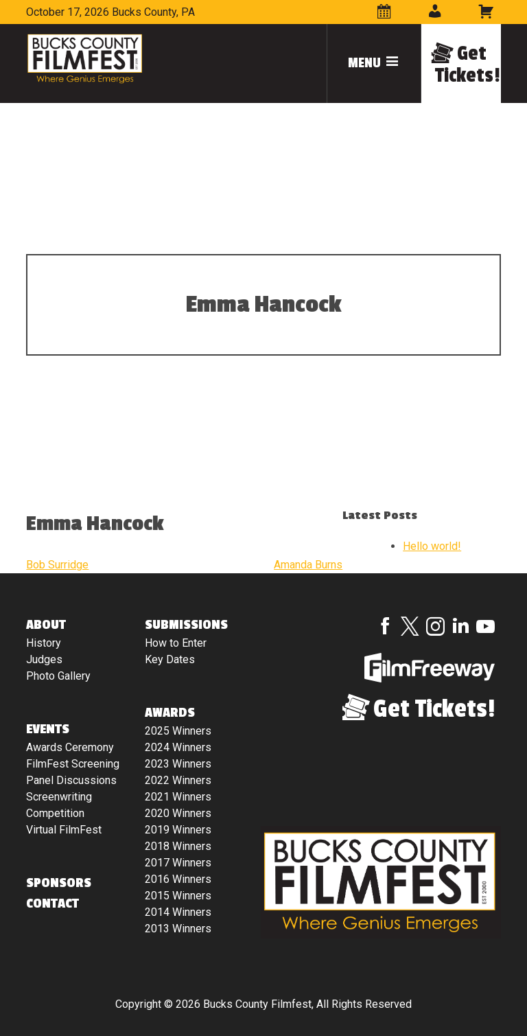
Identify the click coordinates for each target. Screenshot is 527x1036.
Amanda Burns (308, 564)
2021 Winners (178, 796)
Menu (374, 63)
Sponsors (58, 882)
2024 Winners (178, 747)
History (43, 642)
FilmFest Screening (72, 763)
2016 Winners (178, 879)
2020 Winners (178, 813)
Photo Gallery (58, 675)
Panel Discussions (71, 780)
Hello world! (432, 546)
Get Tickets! (467, 64)
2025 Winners (178, 730)
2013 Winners (178, 928)
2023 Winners (178, 763)
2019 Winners (178, 829)
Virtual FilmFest (64, 829)
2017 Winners (178, 862)
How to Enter (176, 642)
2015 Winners (178, 895)
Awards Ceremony (70, 747)
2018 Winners (178, 846)
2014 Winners (178, 912)
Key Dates (170, 659)
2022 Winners (178, 780)
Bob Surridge (57, 564)
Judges (44, 659)
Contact (52, 903)
